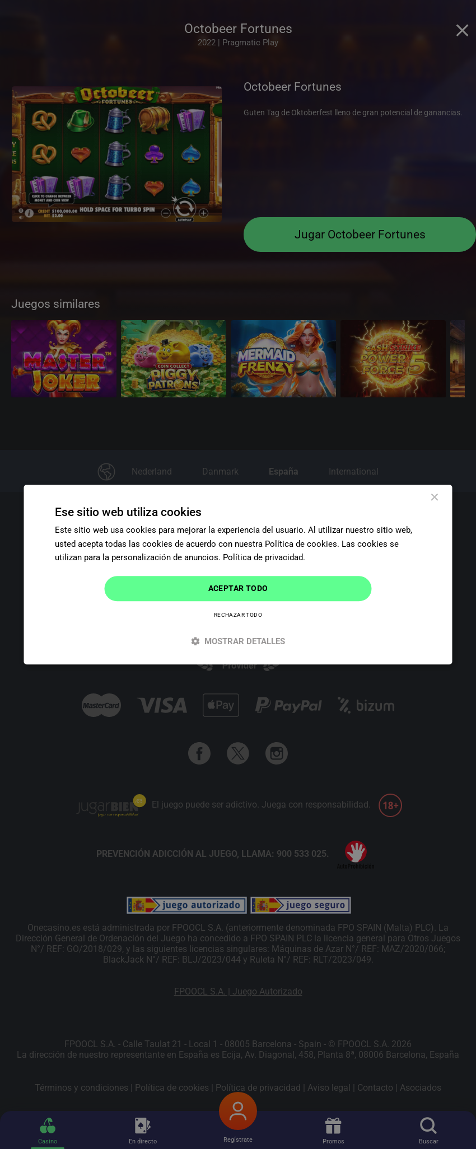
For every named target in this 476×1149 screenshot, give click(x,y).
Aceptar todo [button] (238, 588)
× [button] (434, 498)
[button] (238, 641)
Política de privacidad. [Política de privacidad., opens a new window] (264, 558)
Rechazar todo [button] (238, 615)
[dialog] (238, 574)
